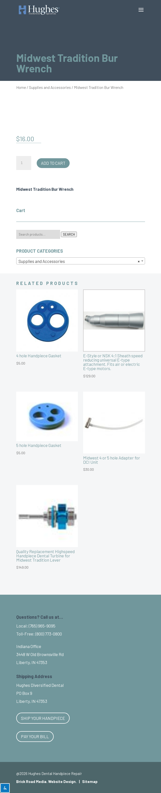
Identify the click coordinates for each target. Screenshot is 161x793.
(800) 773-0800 (48, 633)
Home (21, 87)
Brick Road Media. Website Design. (46, 781)
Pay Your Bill (35, 736)
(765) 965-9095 (42, 625)
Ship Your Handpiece (43, 718)
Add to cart (53, 163)
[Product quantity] (23, 163)
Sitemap (90, 781)
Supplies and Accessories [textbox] (79, 261)
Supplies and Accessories (50, 87)
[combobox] (80, 260)
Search (69, 234)
